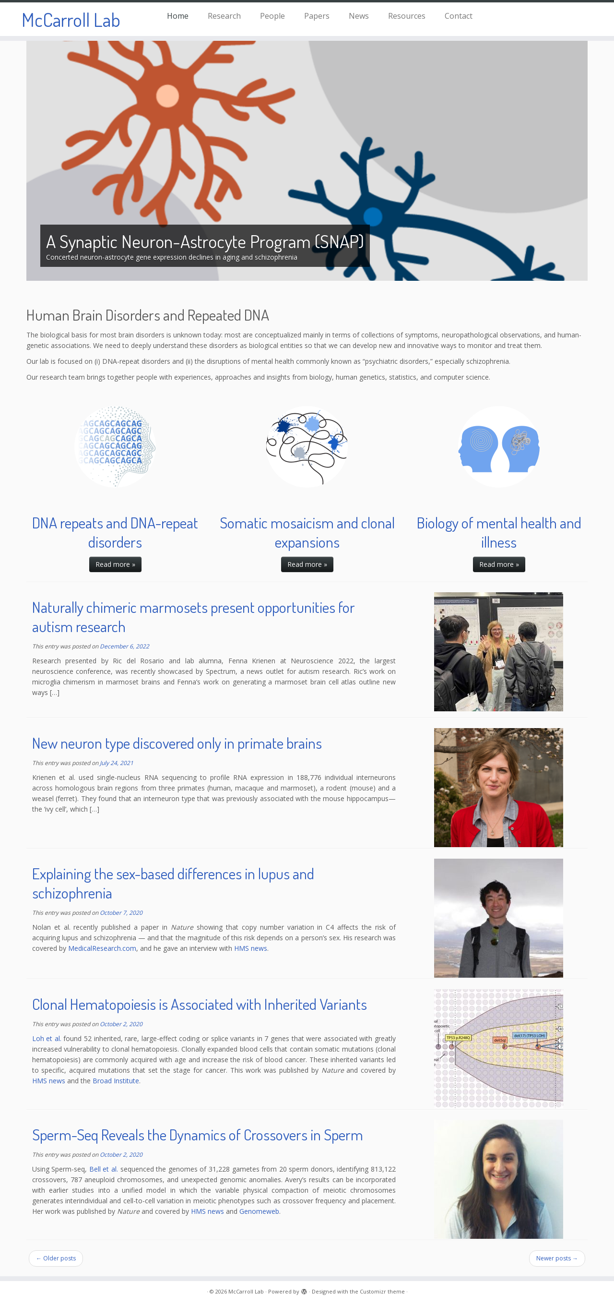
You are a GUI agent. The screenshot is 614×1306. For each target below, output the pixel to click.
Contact (458, 16)
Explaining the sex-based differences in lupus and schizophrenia (173, 882)
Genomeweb (259, 1211)
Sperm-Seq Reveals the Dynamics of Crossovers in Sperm (197, 1134)
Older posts (56, 1258)
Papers (317, 16)
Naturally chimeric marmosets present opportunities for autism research (193, 616)
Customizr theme (382, 1291)
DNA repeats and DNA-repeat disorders (115, 532)
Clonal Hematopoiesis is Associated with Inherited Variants (199, 1004)
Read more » (115, 564)
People (272, 16)
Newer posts (557, 1258)
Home (178, 16)
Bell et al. (103, 1169)
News (359, 16)
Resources (406, 16)
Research (224, 16)
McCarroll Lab (71, 19)
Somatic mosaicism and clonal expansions (307, 532)
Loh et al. (46, 1038)
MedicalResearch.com (102, 948)
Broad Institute (116, 1080)
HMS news (250, 948)
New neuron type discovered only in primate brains (177, 743)
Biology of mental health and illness (499, 532)
